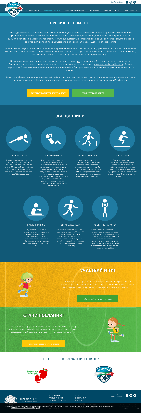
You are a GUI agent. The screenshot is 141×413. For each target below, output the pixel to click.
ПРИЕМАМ (125, 408)
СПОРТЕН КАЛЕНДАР (111, 10)
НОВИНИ (78, 395)
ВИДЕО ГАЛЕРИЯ (80, 398)
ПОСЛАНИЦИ (94, 10)
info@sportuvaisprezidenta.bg (108, 64)
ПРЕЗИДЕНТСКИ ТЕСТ (52, 10)
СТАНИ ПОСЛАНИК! (43, 315)
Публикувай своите (97, 299)
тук (78, 61)
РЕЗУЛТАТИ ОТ (48, 93)
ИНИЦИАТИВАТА (32, 10)
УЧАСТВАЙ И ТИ (131, 10)
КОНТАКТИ (78, 400)
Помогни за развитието (43, 344)
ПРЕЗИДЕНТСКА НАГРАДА (74, 10)
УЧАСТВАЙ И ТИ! (97, 270)
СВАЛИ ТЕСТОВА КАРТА (93, 93)
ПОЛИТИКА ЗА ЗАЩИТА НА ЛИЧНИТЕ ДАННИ (25, 408)
